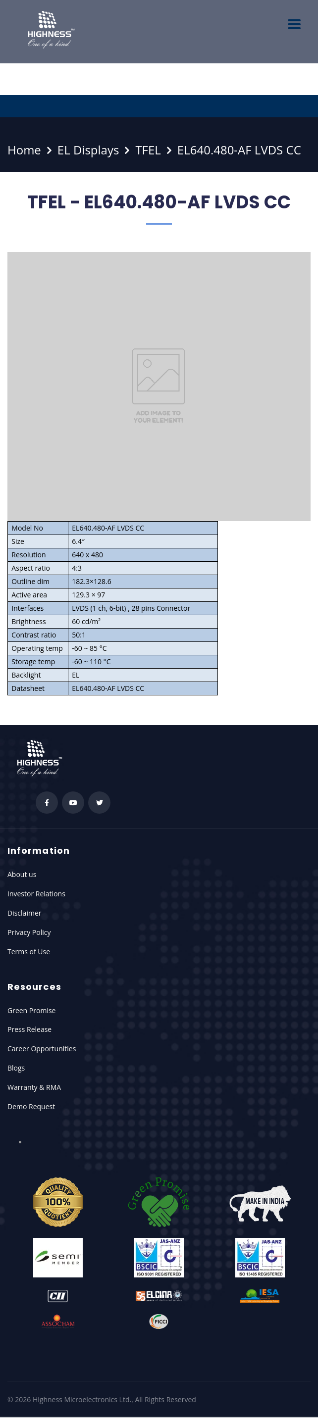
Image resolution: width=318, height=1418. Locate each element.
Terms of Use (28, 951)
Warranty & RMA (34, 1087)
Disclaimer (24, 913)
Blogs (16, 1068)
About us (21, 874)
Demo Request (31, 1106)
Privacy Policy (29, 932)
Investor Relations (36, 893)
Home (24, 150)
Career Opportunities (41, 1048)
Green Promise (31, 1010)
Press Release (29, 1029)
